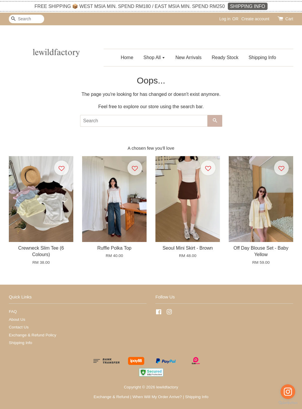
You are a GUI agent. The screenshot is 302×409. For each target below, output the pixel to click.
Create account (255, 18)
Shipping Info (262, 57)
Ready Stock (225, 57)
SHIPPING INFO (247, 6)
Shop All (154, 57)
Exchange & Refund (111, 397)
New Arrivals (188, 57)
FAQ (13, 311)
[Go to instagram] (288, 391)
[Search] (26, 19)
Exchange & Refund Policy (32, 335)
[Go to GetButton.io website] (287, 403)
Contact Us (19, 327)
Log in (224, 18)
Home (127, 57)
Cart (289, 18)
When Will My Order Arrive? (157, 397)
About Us (17, 319)
